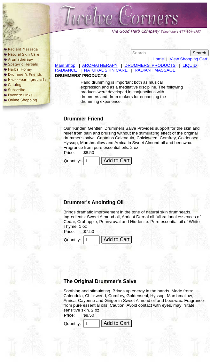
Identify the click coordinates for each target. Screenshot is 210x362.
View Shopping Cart (188, 59)
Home (158, 59)
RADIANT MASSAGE (155, 70)
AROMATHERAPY (100, 65)
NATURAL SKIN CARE (106, 70)
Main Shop (65, 65)
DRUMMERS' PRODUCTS (150, 65)
